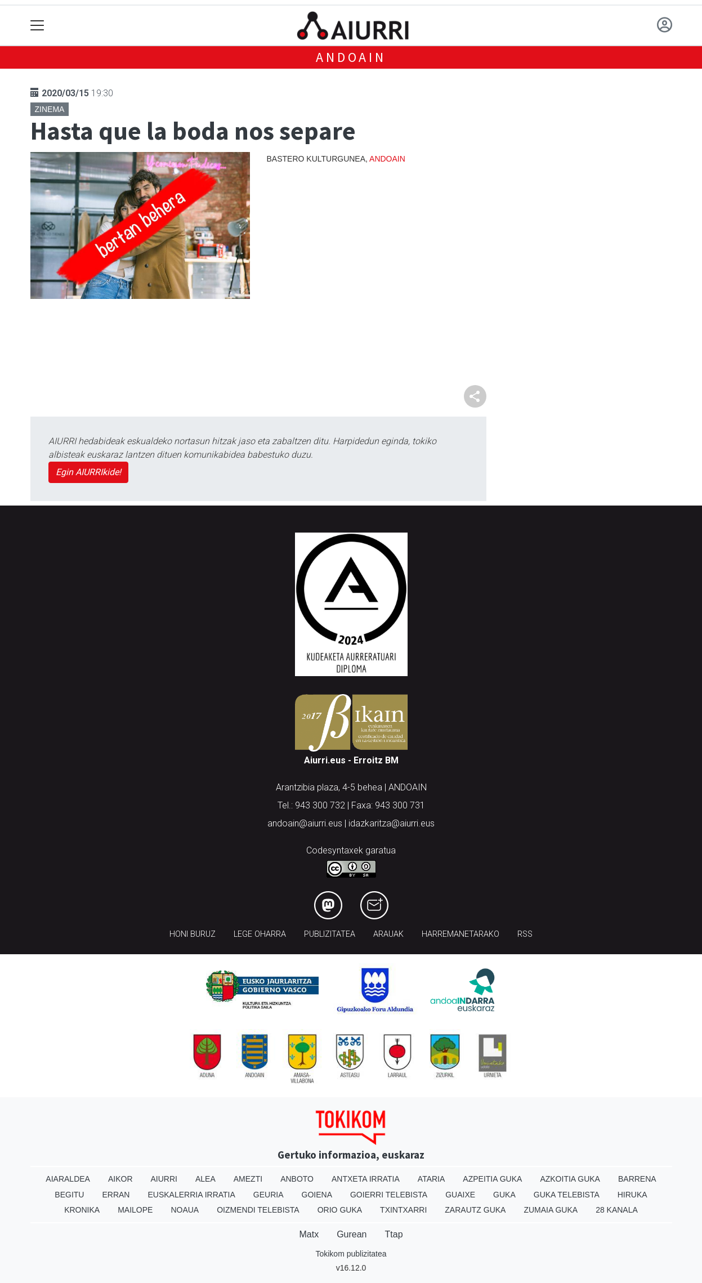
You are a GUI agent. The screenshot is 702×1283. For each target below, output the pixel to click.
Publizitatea (329, 934)
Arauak (388, 934)
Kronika (82, 1209)
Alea (205, 1178)
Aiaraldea (68, 1178)
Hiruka (632, 1194)
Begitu (69, 1194)
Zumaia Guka (551, 1209)
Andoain (351, 57)
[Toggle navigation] (37, 25)
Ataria (431, 1178)
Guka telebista (567, 1194)
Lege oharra (260, 934)
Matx (309, 1234)
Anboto (297, 1178)
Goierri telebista (388, 1194)
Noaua (185, 1209)
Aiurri (164, 1178)
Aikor (120, 1178)
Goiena (317, 1194)
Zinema (50, 109)
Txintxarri (403, 1209)
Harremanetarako (460, 934)
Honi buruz (192, 934)
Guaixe (460, 1194)
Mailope (135, 1209)
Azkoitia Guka (570, 1178)
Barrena (637, 1178)
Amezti (248, 1178)
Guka (504, 1194)
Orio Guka (340, 1209)
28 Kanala (617, 1209)
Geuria (268, 1194)
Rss (525, 934)
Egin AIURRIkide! (88, 472)
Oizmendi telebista (258, 1209)
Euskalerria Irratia (191, 1194)
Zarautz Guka (475, 1209)
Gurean (351, 1234)
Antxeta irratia (366, 1178)
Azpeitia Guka (492, 1178)
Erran (115, 1194)
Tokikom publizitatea (350, 1253)
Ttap (394, 1234)
